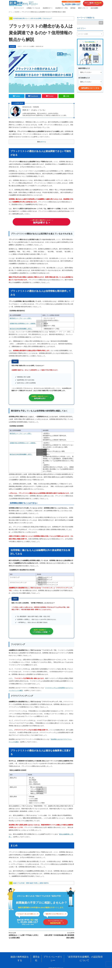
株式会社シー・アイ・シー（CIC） (21, 320)
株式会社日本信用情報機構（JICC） (21, 330)
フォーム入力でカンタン (55, 924)
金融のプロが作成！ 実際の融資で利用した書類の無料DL (29, 885)
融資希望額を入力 (84, 68)
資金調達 (12, 46)
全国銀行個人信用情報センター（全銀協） (23, 325)
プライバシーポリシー (54, 958)
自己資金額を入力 (84, 78)
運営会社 (39, 958)
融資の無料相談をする (25, 958)
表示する (43, 142)
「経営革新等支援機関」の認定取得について (80, 958)
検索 (101, 23)
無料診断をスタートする (90, 88)
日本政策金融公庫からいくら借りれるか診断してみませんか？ (30, 18)
